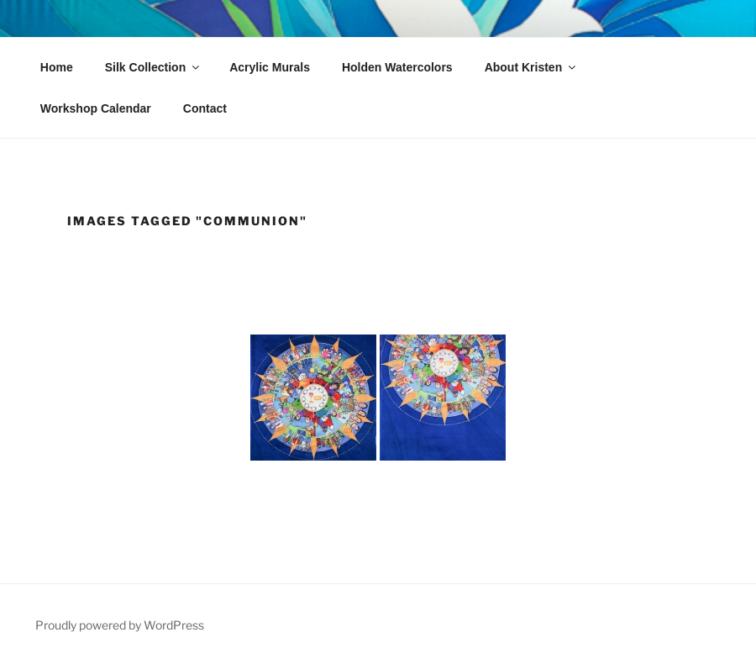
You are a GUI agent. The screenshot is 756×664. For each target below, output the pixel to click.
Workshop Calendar (95, 108)
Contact (205, 108)
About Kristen (532, 67)
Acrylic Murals (269, 67)
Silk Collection (153, 67)
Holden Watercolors (397, 67)
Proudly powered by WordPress (119, 625)
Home (56, 67)
